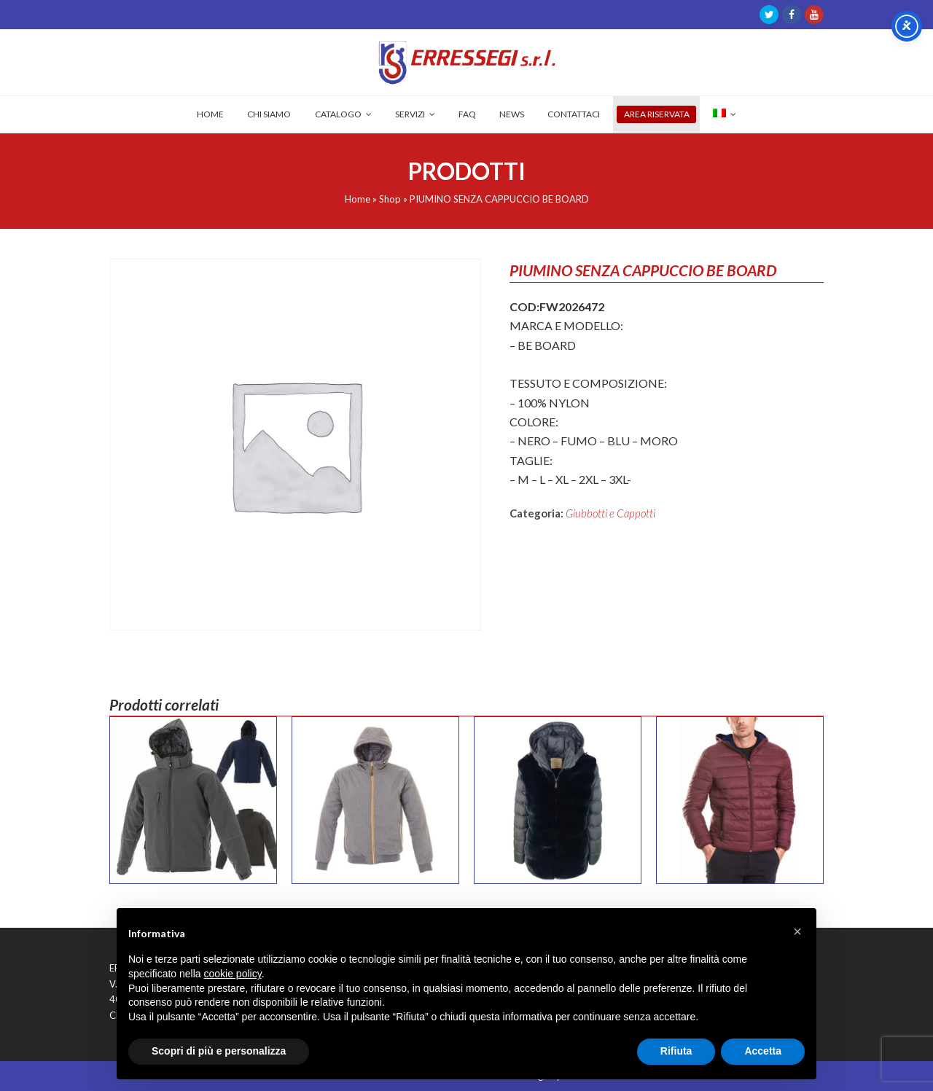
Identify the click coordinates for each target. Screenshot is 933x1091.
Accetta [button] (762, 1051)
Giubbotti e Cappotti (610, 513)
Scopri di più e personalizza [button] (219, 1051)
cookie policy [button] (233, 973)
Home (357, 199)
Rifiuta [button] (676, 1051)
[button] (797, 931)
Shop (390, 199)
